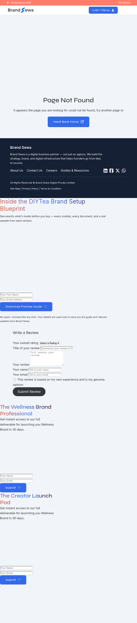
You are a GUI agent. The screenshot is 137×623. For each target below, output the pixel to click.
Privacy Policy (30, 188)
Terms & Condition (50, 188)
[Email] (16, 484)
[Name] (16, 295)
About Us (16, 170)
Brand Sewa (20, 147)
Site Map (15, 188)
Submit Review (29, 395)
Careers (51, 170)
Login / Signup (103, 10)
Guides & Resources (75, 170)
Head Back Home (68, 122)
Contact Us (34, 170)
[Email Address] (16, 300)
